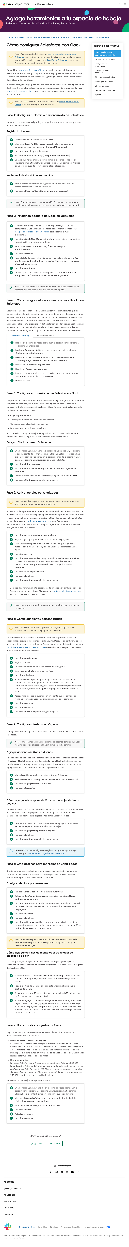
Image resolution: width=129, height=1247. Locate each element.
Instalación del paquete (105, 59)
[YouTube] (72, 1172)
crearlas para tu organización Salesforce (45, 853)
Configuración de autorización (102, 65)
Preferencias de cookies (70, 1227)
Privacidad (42, 1227)
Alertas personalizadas (104, 81)
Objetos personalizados (105, 77)
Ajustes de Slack (101, 95)
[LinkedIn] (51, 1172)
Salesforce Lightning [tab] (19, 335)
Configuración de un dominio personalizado (105, 53)
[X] (67, 1172)
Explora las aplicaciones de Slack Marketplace (90, 37)
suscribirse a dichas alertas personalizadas (26, 647)
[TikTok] (78, 1172)
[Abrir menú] (125, 4)
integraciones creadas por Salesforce (32, 231)
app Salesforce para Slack (32, 70)
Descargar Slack (27, 1227)
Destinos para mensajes (105, 90)
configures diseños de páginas (66, 591)
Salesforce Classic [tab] (45, 335)
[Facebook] (62, 1172)
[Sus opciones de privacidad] (95, 1227)
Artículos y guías (44, 4)
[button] (36, 1143)
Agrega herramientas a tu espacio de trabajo (50, 37)
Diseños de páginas (103, 86)
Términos (54, 1227)
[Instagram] (56, 1172)
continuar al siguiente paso (38, 521)
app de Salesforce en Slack (21, 91)
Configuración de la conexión (103, 71)
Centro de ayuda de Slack (18, 37)
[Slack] (9, 1226)
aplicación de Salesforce (56, 60)
